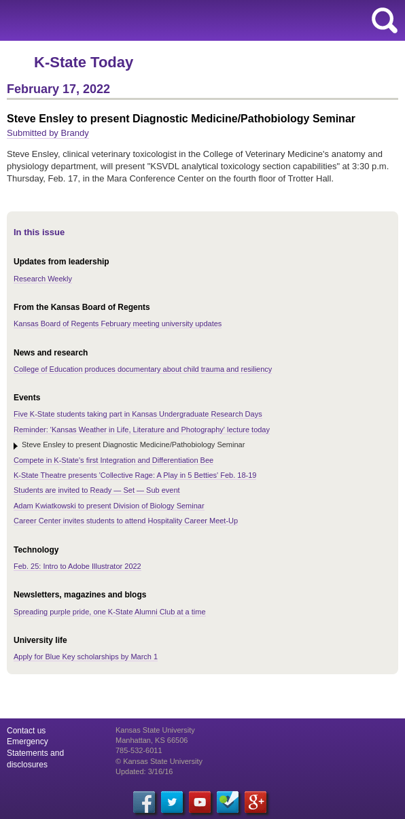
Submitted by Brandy (48, 133)
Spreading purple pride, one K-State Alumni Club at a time (110, 612)
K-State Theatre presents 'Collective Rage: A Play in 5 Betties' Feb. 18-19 (135, 475)
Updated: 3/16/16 (144, 771)
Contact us (26, 730)
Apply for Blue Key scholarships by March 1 (86, 656)
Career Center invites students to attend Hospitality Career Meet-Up (126, 521)
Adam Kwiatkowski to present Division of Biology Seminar (109, 506)
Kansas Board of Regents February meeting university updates (118, 323)
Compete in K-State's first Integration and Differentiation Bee (113, 460)
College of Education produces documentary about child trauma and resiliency (143, 369)
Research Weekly (43, 279)
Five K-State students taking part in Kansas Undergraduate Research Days (138, 414)
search (384, 20)
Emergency (27, 741)
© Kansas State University (159, 761)
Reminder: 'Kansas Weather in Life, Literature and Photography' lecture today (142, 429)
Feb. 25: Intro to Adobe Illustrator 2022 (77, 566)
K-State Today (83, 62)
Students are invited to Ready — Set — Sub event (97, 490)
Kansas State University (124, 20)
